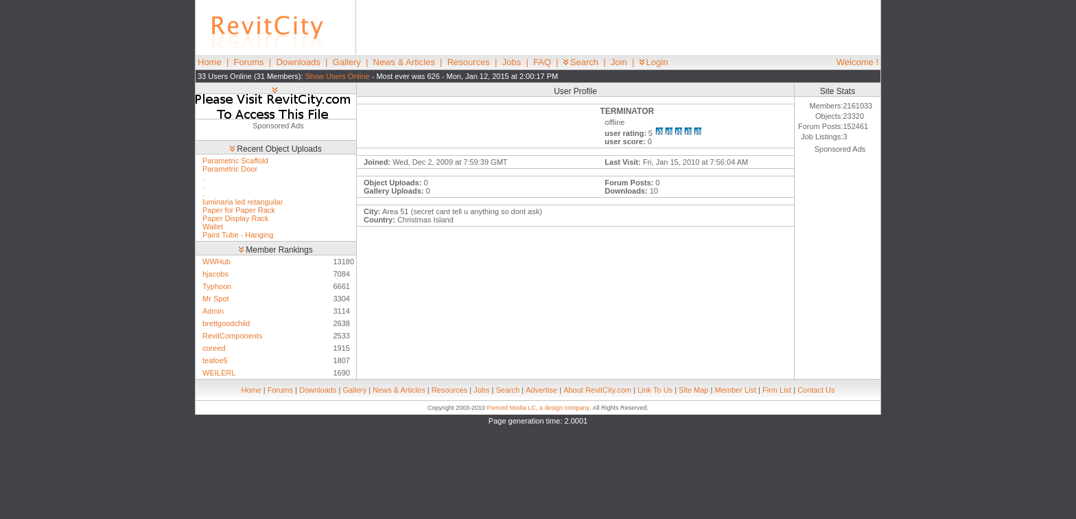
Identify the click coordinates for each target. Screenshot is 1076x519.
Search (580, 62)
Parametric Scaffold (235, 161)
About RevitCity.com (597, 390)
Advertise (541, 390)
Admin (213, 311)
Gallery (347, 62)
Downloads (298, 62)
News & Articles (404, 62)
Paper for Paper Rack (238, 210)
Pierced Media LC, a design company (538, 407)
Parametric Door (229, 169)
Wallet (212, 226)
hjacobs (215, 274)
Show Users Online (337, 76)
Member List (735, 390)
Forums (249, 62)
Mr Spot (215, 299)
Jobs (511, 62)
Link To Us (655, 390)
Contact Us (815, 390)
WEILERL (218, 373)
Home (210, 62)
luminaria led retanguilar (242, 202)
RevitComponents (232, 336)
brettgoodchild (226, 323)
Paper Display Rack (235, 218)
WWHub (216, 261)
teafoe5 (215, 360)
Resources (468, 62)
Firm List (776, 390)
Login (654, 62)
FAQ (542, 62)
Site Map (693, 390)
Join (619, 62)
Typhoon (216, 286)
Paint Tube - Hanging (237, 235)
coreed (214, 348)
